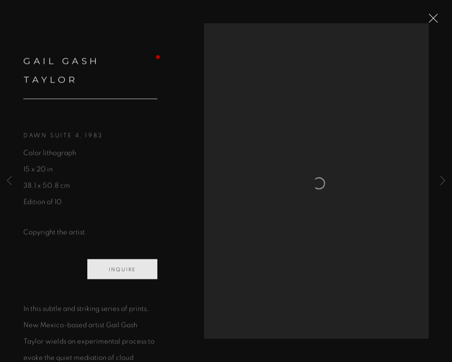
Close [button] (438, 21)
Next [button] (442, 180)
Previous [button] (9, 180)
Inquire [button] (122, 274)
